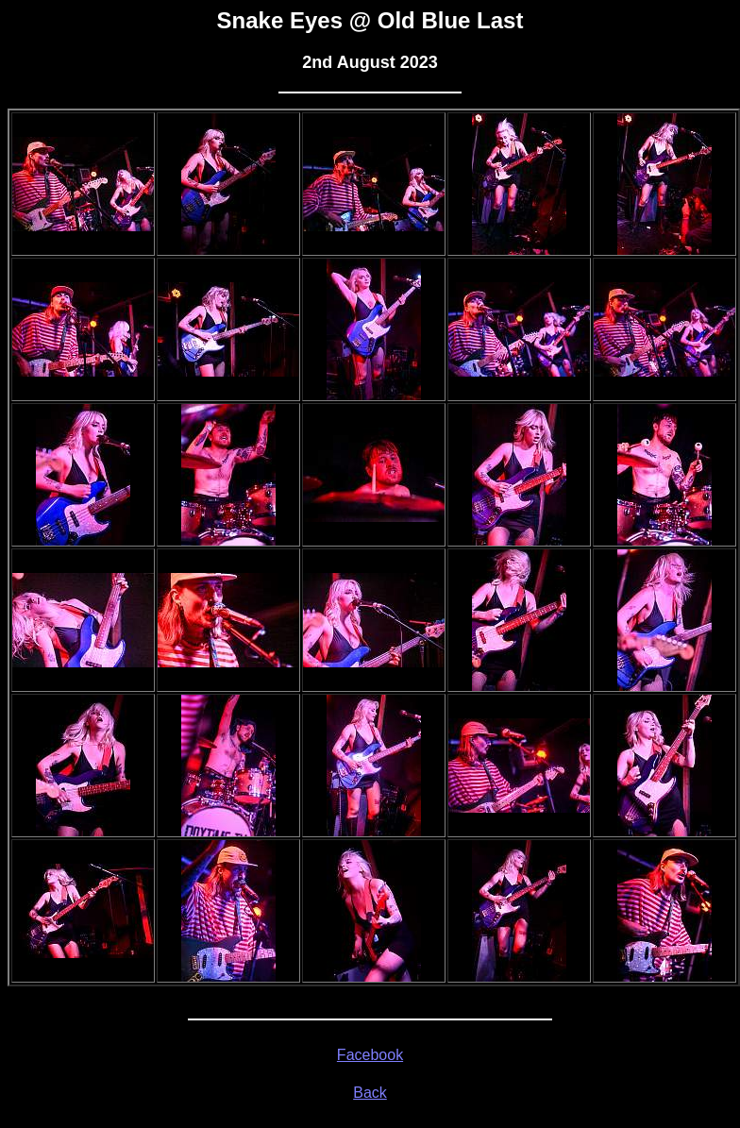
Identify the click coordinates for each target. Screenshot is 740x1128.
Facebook (370, 1055)
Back (370, 1093)
